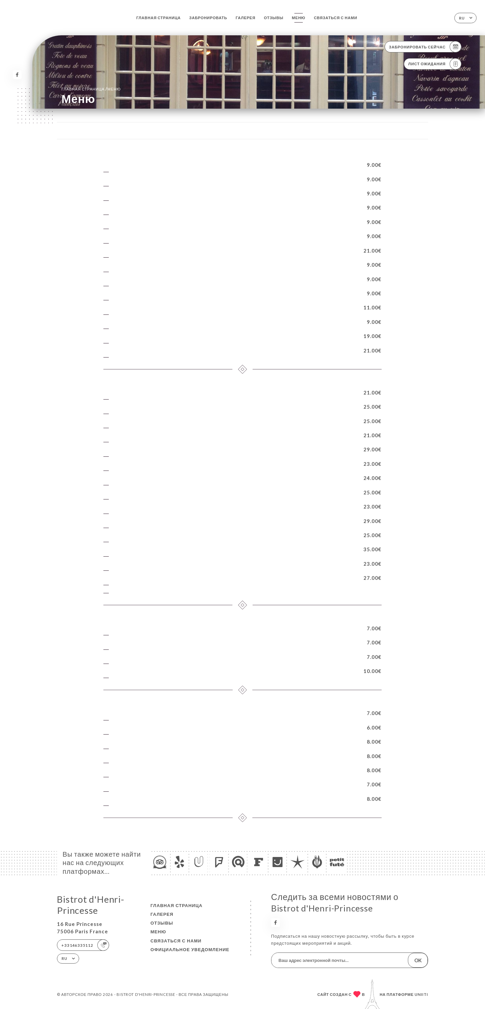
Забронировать (208, 17)
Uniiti (421, 994)
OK (418, 960)
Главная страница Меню (91, 88)
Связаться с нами (335, 17)
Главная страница (158, 17)
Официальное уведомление (190, 949)
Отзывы (273, 17)
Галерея (245, 17)
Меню (298, 17)
